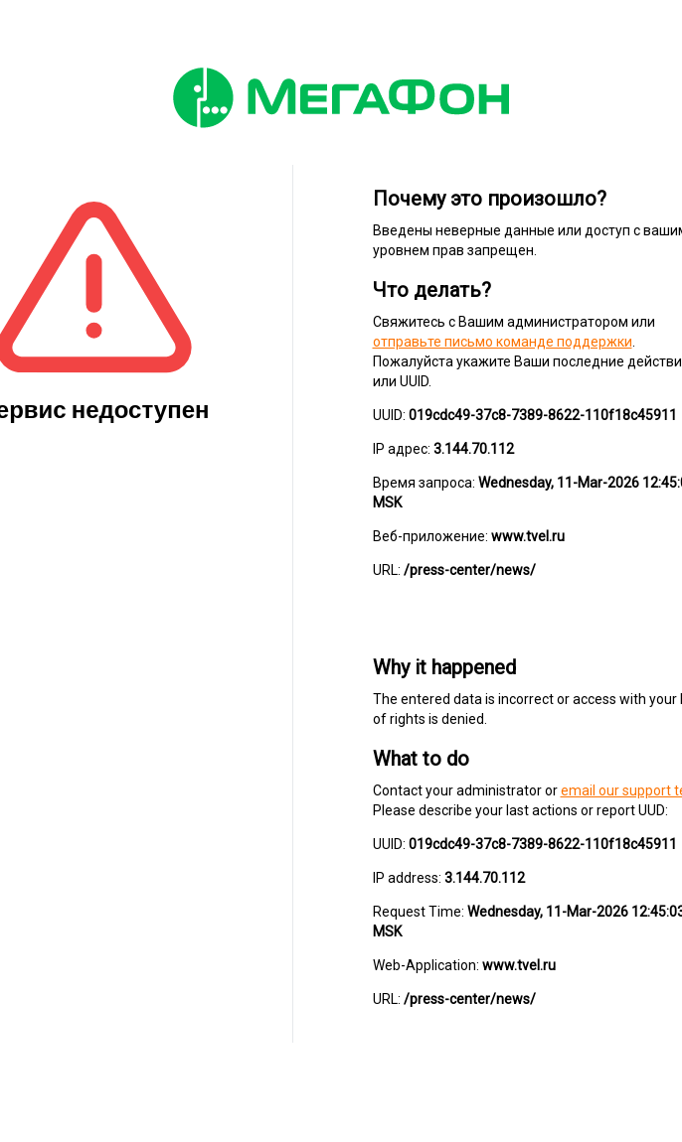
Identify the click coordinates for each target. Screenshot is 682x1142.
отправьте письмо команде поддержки (502, 342)
